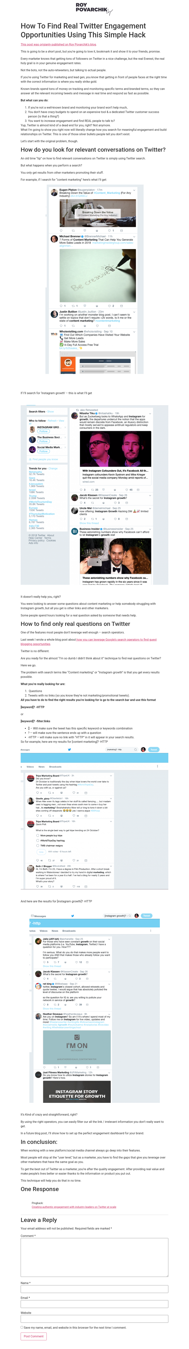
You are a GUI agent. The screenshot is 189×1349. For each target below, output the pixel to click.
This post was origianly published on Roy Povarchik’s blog (58, 44)
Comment (28, 1236)
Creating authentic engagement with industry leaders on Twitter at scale (74, 1207)
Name (26, 1283)
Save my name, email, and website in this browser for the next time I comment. (75, 1327)
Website (26, 1312)
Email (25, 1297)
